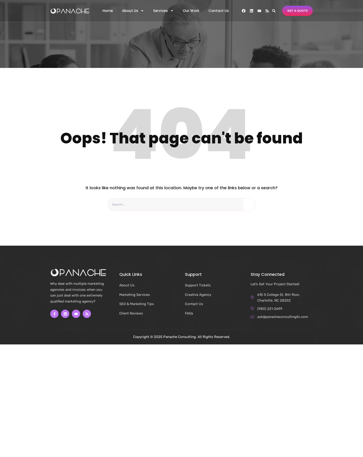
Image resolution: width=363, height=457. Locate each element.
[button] (274, 11)
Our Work (191, 11)
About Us (133, 11)
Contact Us (218, 11)
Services (163, 11)
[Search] (249, 204)
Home (107, 11)
